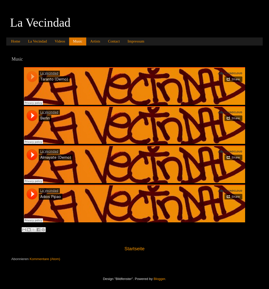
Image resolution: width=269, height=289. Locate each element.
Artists (95, 41)
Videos (60, 41)
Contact (114, 41)
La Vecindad (40, 22)
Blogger (159, 279)
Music (77, 41)
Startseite (134, 248)
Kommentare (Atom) (45, 259)
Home (15, 41)
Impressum (135, 41)
